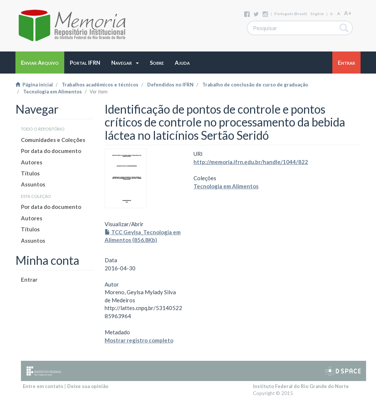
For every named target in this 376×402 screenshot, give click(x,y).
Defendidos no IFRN (170, 85)
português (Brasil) (290, 13)
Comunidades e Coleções (53, 139)
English (317, 13)
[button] (125, 62)
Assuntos (33, 184)
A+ (347, 13)
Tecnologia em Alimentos (52, 92)
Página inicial (34, 85)
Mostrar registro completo (139, 340)
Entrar (29, 279)
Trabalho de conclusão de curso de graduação (255, 85)
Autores (31, 162)
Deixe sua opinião (87, 386)
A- (331, 14)
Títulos (30, 173)
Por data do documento (51, 150)
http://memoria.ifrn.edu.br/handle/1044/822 (251, 162)
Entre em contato (43, 386)
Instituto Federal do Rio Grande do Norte (301, 386)
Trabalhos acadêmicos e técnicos (100, 85)
